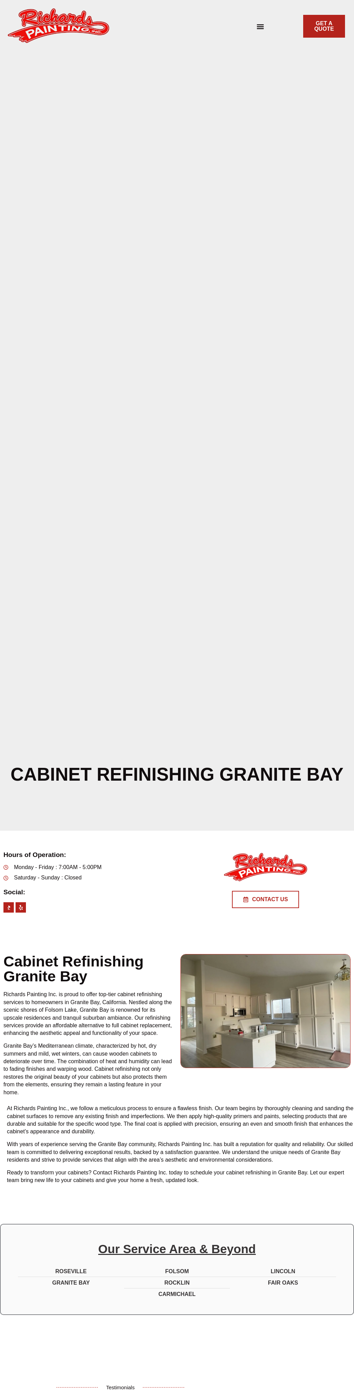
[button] (260, 26)
